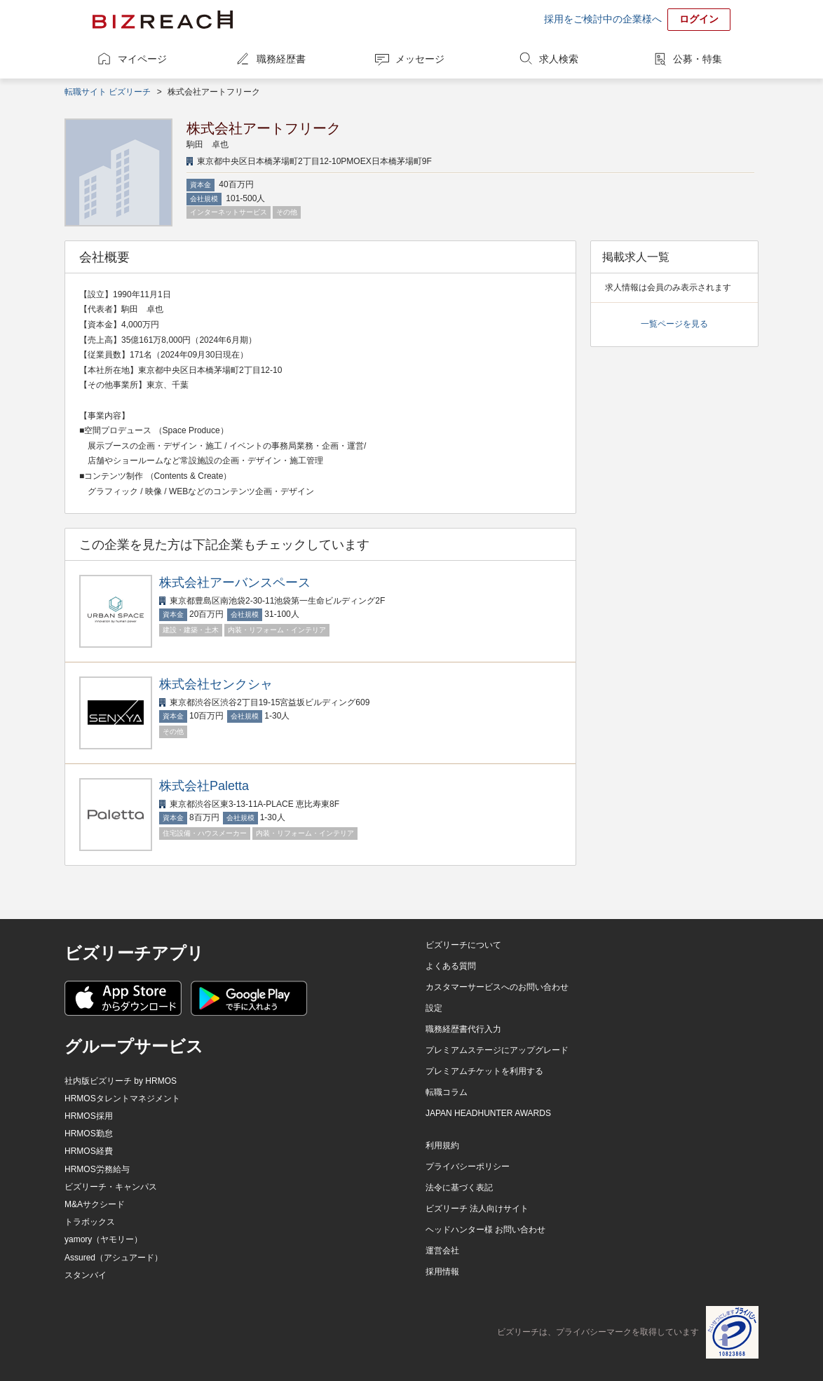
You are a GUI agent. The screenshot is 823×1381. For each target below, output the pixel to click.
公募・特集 (697, 58)
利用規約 (442, 1145)
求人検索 (558, 58)
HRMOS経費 (88, 1151)
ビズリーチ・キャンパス (110, 1187)
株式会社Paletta (204, 786)
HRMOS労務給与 (97, 1169)
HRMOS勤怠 (88, 1133)
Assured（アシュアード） (113, 1258)
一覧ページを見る (674, 324)
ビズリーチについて (463, 945)
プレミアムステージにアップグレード (497, 1050)
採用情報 (442, 1272)
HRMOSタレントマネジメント (122, 1098)
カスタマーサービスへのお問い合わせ (497, 987)
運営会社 (442, 1251)
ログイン (699, 19)
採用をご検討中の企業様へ (603, 19)
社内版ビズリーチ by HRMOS (120, 1081)
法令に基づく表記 (459, 1187)
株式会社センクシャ (216, 684)
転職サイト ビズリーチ (107, 92)
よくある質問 (451, 966)
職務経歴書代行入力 (463, 1029)
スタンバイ (85, 1275)
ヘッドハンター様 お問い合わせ (485, 1229)
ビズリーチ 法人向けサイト (477, 1208)
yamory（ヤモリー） (103, 1239)
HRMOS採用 (88, 1116)
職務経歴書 (281, 58)
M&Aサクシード (94, 1204)
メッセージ (419, 58)
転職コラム (447, 1092)
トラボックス (89, 1222)
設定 (434, 1008)
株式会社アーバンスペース (235, 583)
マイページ (142, 58)
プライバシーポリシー (468, 1166)
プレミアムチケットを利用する (484, 1071)
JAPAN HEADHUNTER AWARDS (488, 1113)
